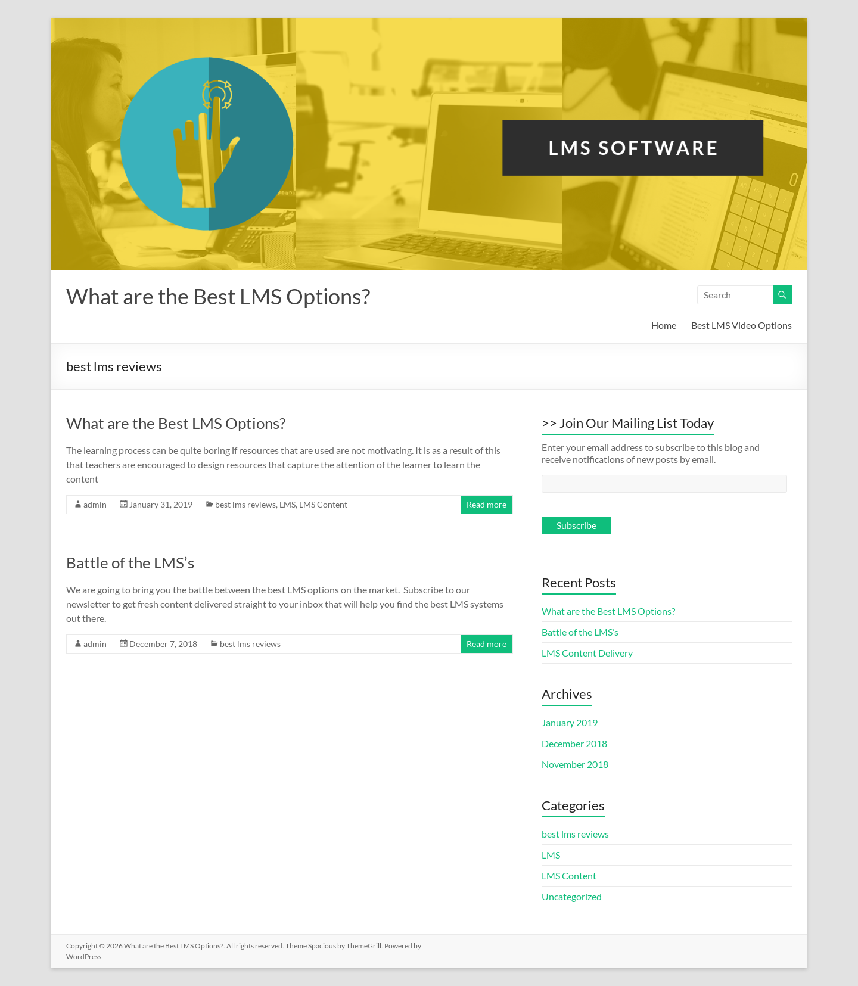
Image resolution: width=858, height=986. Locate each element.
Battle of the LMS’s (130, 562)
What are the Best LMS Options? (218, 296)
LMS (287, 504)
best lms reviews (245, 504)
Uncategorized (572, 896)
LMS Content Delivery (587, 652)
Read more (486, 504)
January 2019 (570, 722)
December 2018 (574, 743)
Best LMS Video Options (741, 325)
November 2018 (575, 764)
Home (663, 325)
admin (95, 504)
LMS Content (323, 504)
